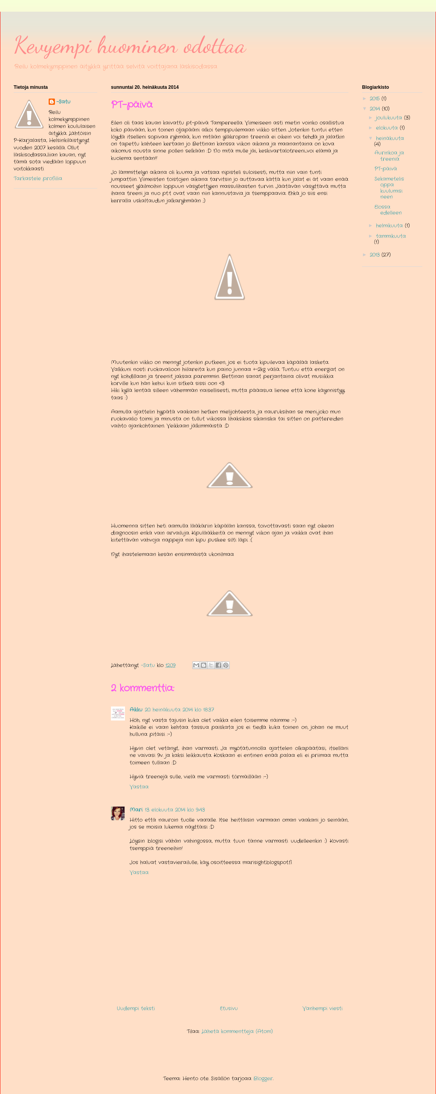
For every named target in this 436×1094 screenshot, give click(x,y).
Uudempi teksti (136, 1008)
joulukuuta (390, 118)
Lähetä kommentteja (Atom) (237, 1031)
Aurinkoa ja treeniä (389, 156)
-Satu (63, 102)
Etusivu (229, 1008)
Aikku (136, 709)
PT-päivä (385, 169)
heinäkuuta (390, 138)
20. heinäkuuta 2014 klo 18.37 (179, 709)
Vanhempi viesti (322, 1008)
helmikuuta (390, 225)
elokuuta (388, 128)
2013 (376, 255)
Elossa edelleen (388, 210)
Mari (136, 810)
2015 (376, 98)
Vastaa (139, 787)
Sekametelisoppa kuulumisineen (389, 188)
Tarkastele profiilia (38, 178)
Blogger (263, 1078)
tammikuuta (391, 236)
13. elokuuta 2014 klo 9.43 (175, 810)
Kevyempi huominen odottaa (130, 45)
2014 (376, 109)
